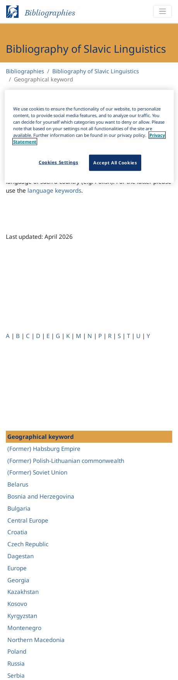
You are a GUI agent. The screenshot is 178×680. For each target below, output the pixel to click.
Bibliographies (25, 71)
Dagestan (20, 556)
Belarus (17, 484)
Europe (17, 568)
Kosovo (17, 604)
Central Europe (27, 520)
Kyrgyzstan (22, 616)
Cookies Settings (58, 162)
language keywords (54, 190)
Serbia (16, 675)
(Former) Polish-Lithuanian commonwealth (65, 460)
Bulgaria (19, 508)
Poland (16, 651)
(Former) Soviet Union (37, 472)
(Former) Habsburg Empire (43, 448)
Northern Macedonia (36, 640)
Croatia (17, 532)
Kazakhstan (23, 591)
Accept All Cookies (115, 163)
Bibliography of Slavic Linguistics (95, 71)
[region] (89, 136)
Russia (16, 663)
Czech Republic (27, 544)
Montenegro (24, 628)
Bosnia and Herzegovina (40, 496)
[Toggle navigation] (162, 11)
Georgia (18, 580)
